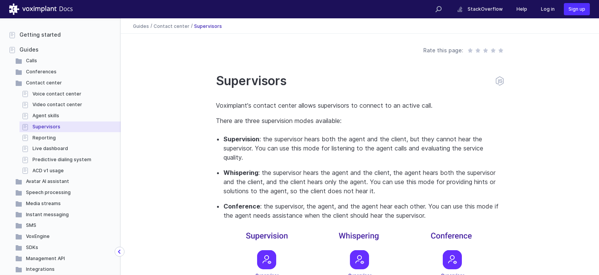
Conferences (41, 71)
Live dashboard (50, 148)
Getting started (40, 34)
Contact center (44, 83)
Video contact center (57, 104)
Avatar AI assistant (47, 181)
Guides (29, 49)
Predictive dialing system (61, 159)
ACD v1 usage (48, 170)
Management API (45, 258)
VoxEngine (38, 236)
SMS (31, 225)
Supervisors (46, 126)
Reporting (44, 138)
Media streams (43, 203)
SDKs (32, 247)
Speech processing (48, 192)
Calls (31, 60)
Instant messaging (47, 214)
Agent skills (45, 115)
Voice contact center (56, 94)
